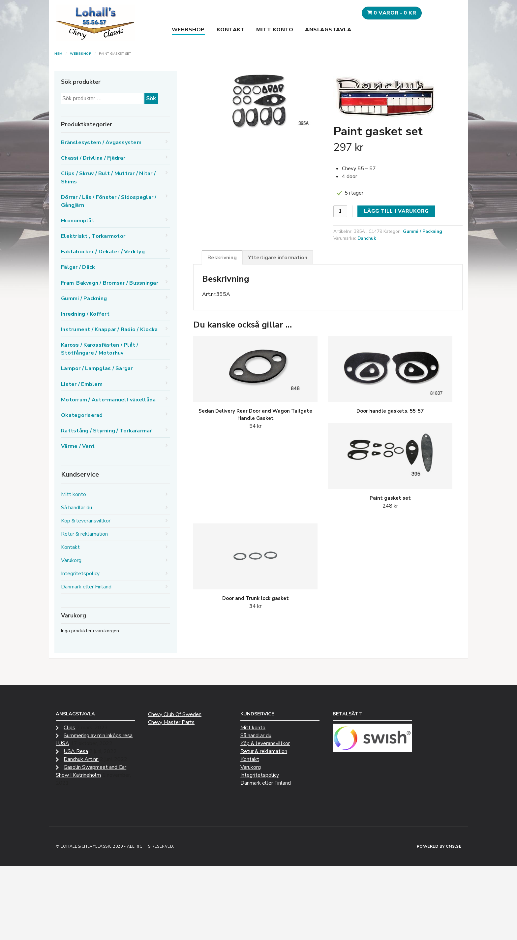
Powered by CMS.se (439, 846)
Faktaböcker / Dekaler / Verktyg (103, 251)
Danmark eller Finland (86, 586)
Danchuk (366, 238)
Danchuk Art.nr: (81, 759)
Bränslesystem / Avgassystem (101, 142)
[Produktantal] (340, 211)
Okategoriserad (82, 415)
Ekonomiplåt (77, 220)
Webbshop (188, 29)
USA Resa (76, 751)
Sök (151, 98)
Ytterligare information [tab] (277, 257)
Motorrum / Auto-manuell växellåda (108, 399)
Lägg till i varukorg (396, 211)
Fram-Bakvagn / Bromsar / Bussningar (109, 283)
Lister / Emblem (82, 384)
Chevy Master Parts (171, 722)
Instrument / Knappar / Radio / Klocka (109, 329)
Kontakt (231, 29)
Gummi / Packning (422, 231)
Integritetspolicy (80, 573)
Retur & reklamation (84, 534)
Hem (58, 53)
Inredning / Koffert (85, 314)
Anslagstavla (328, 29)
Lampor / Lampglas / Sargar (97, 368)
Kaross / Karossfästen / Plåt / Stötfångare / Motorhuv (99, 349)
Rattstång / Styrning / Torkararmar (106, 430)
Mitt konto (274, 29)
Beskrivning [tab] (222, 257)
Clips (69, 727)
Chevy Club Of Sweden (174, 714)
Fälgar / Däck (78, 267)
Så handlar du (76, 507)
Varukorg (71, 560)
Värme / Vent (78, 446)
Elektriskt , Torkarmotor (93, 236)
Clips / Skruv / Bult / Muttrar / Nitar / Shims (108, 177)
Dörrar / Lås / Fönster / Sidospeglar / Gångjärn (109, 201)
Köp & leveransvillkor (85, 520)
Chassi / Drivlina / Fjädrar (93, 158)
